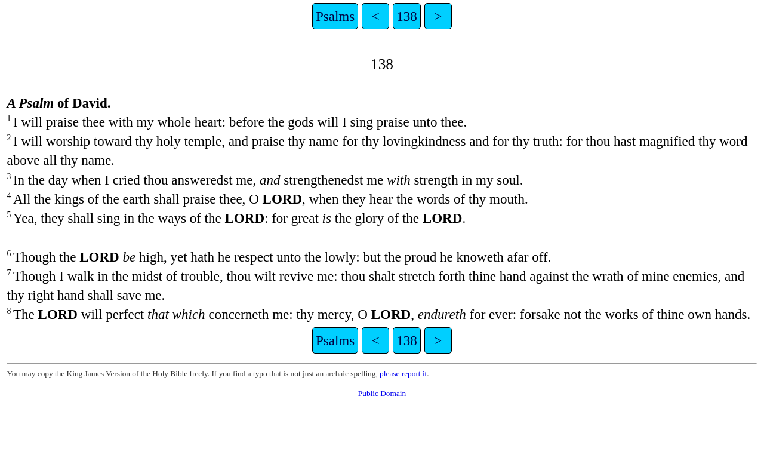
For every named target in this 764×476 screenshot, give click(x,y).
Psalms (335, 16)
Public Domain (382, 393)
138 (406, 16)
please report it (403, 373)
